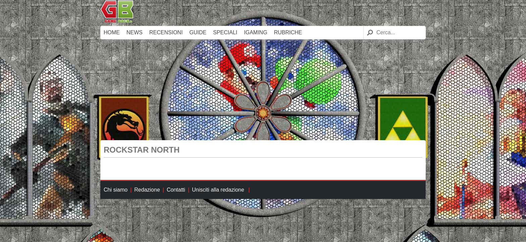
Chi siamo (115, 190)
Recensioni (166, 32)
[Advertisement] (263, 90)
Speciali (225, 32)
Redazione (147, 190)
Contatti (176, 190)
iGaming (255, 32)
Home (112, 32)
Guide (198, 32)
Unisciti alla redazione (218, 190)
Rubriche (288, 32)
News (134, 32)
